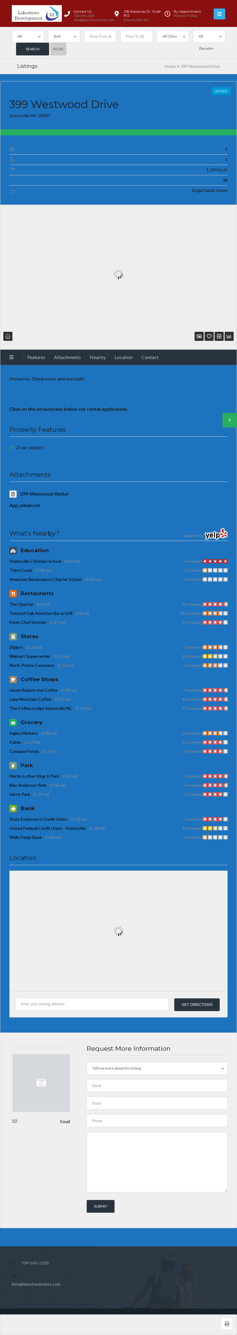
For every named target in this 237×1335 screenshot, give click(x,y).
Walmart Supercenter (29, 656)
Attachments (67, 357)
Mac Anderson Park (27, 785)
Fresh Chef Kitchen (27, 622)
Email (65, 1121)
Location (124, 357)
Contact (150, 357)
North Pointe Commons (31, 665)
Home (170, 66)
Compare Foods (24, 751)
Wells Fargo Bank (25, 837)
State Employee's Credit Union (38, 819)
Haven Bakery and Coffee (33, 690)
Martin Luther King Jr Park (34, 776)
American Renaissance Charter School (45, 579)
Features (36, 357)
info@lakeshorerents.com (36, 1283)
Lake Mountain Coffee (30, 699)
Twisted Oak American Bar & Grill (40, 613)
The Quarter (21, 604)
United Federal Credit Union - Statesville (47, 828)
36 (225, 180)
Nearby (98, 357)
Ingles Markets (23, 733)
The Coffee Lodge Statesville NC (40, 708)
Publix (15, 742)
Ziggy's (16, 647)
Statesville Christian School (35, 561)
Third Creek (20, 570)
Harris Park (19, 794)
